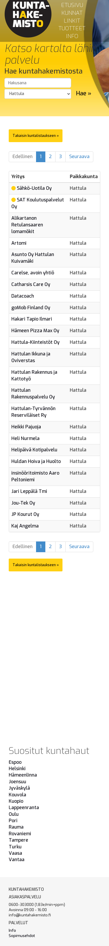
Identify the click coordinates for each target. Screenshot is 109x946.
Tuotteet (71, 28)
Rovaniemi (20, 834)
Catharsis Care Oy (30, 284)
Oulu (14, 814)
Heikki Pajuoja (26, 427)
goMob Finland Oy (30, 308)
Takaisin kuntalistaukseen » (35, 135)
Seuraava (79, 156)
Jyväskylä (19, 788)
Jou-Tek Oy (23, 503)
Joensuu (17, 782)
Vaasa (15, 853)
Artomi (18, 243)
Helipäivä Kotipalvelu (34, 450)
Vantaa (16, 859)
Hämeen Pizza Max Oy (35, 331)
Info (72, 36)
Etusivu (72, 5)
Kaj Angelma (25, 526)
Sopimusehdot (22, 935)
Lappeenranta (24, 807)
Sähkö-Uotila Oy (34, 188)
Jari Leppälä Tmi (29, 491)
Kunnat (72, 13)
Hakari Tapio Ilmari (31, 319)
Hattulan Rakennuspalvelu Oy (33, 393)
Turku (15, 847)
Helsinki (17, 769)
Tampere (18, 840)
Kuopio (16, 801)
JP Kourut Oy (25, 514)
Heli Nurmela (25, 438)
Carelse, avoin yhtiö (32, 273)
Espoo (15, 762)
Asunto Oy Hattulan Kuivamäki (32, 257)
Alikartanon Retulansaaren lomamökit (27, 225)
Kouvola (17, 795)
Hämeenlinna (23, 775)
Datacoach (22, 296)
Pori (13, 821)
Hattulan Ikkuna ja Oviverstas (30, 357)
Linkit (72, 20)
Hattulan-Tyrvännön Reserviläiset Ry (33, 411)
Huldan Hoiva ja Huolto (36, 461)
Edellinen (22, 156)
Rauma (16, 827)
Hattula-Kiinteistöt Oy (35, 342)
